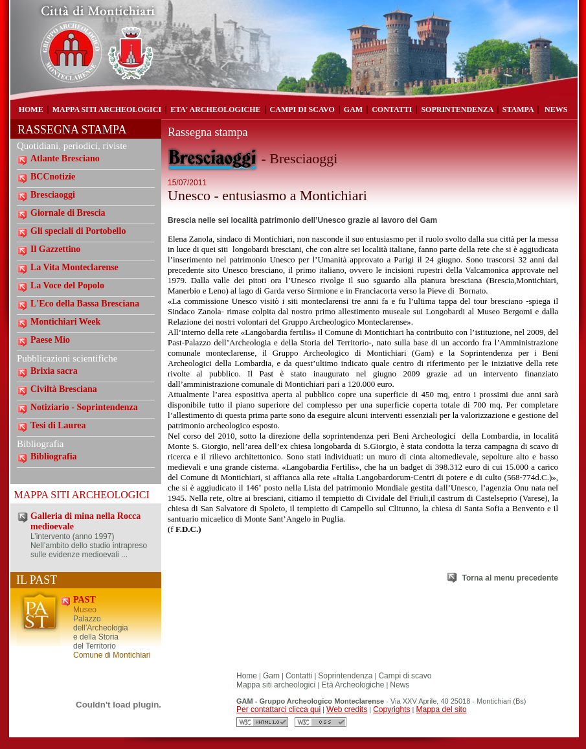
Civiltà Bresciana (63, 389)
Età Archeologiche (351, 684)
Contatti (299, 675)
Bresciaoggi (52, 195)
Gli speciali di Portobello (78, 231)
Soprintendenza (345, 675)
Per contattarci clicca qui (278, 709)
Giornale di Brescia (68, 213)
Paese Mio (50, 340)
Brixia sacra (54, 371)
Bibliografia (53, 456)
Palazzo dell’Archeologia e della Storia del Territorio (100, 632)
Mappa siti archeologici (276, 684)
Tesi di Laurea (58, 425)
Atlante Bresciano (65, 158)
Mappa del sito (441, 709)
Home (246, 675)
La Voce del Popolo (67, 285)
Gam (271, 675)
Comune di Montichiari (111, 655)
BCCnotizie (52, 176)
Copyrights (391, 709)
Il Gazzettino (55, 249)
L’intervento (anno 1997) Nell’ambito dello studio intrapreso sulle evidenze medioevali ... (88, 545)
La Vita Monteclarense (74, 267)
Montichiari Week (65, 322)
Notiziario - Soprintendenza (84, 407)
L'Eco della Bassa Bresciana (84, 303)
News (399, 684)
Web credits (346, 709)
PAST (84, 600)
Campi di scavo (404, 675)
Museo (84, 609)
